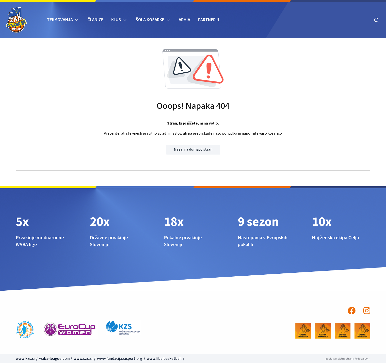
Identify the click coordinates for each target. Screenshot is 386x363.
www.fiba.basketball (164, 358)
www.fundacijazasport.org (119, 358)
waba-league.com (54, 358)
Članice (95, 20)
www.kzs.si (25, 358)
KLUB (116, 20)
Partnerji (208, 20)
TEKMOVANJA (60, 20)
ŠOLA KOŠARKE (150, 20)
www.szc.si (83, 358)
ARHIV (184, 20)
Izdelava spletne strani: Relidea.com (347, 359)
